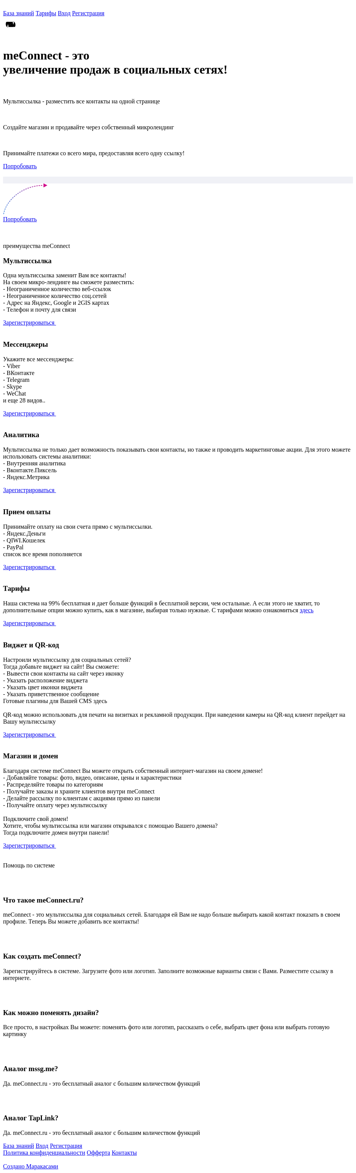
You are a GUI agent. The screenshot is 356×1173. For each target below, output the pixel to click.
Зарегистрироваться (29, 322)
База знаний (18, 13)
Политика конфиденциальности (44, 1152)
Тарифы (45, 13)
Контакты (124, 1152)
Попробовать (20, 166)
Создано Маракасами (30, 1166)
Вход (64, 13)
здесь (306, 610)
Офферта (98, 1152)
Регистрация (88, 13)
